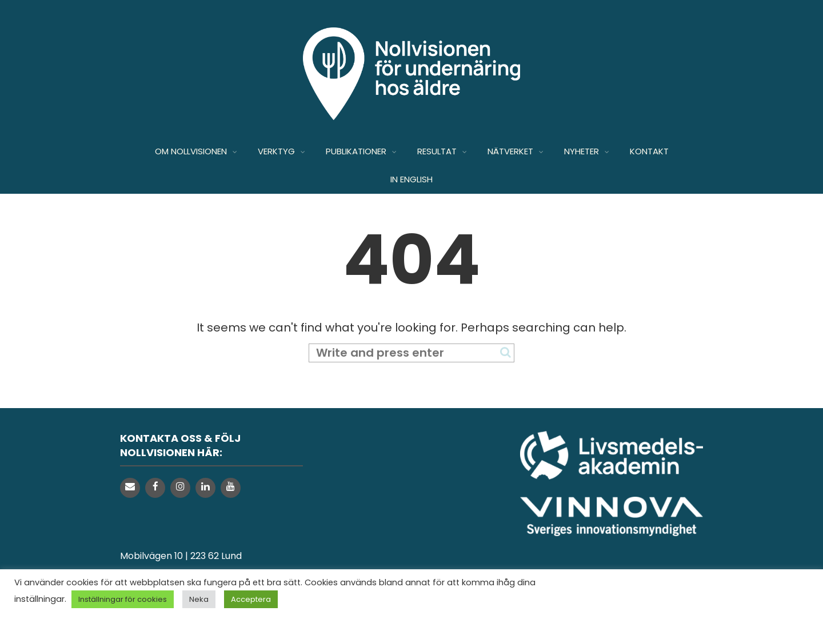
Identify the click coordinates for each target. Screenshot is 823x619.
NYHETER (581, 151)
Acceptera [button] (251, 599)
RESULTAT (437, 151)
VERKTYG (276, 151)
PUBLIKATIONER (356, 151)
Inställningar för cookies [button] (122, 599)
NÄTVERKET (510, 151)
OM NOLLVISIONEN (191, 151)
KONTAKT (649, 151)
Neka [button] (199, 599)
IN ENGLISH (411, 179)
